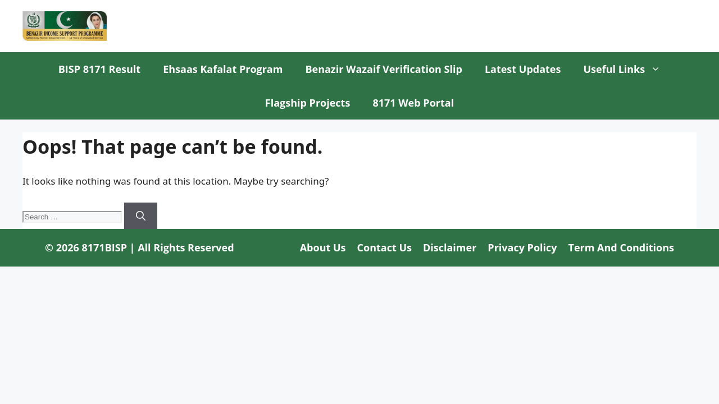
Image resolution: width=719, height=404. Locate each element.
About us (323, 247)
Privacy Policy (522, 247)
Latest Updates (523, 69)
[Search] (140, 216)
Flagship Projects (308, 102)
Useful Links (627, 69)
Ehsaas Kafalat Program (223, 69)
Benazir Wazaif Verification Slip (383, 69)
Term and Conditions (621, 247)
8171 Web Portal (413, 102)
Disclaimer (449, 247)
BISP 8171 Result (99, 69)
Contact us (384, 247)
